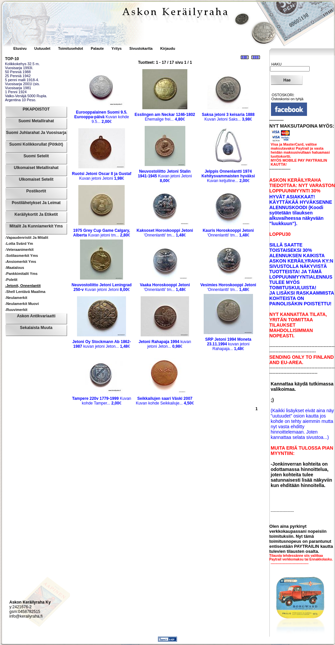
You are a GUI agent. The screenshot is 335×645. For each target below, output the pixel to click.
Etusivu (20, 48)
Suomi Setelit (36, 156)
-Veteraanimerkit (19, 250)
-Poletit (11, 280)
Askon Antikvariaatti (36, 316)
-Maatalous (14, 268)
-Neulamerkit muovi (22, 304)
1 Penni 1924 (16, 92)
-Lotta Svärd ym (19, 243)
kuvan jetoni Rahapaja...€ (228, 344)
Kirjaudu (167, 48)
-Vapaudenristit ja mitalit (26, 237)
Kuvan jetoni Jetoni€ (101, 176)
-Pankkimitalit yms (21, 274)
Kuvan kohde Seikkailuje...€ (165, 401)
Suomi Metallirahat (36, 121)
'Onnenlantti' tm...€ (165, 232)
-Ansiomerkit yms (20, 262)
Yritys (116, 48)
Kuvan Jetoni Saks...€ (228, 117)
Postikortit (36, 191)
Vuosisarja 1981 (18, 88)
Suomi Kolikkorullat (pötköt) (36, 144)
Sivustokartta (141, 48)
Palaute (97, 48)
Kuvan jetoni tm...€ (101, 232)
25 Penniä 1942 (18, 76)
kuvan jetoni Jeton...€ (101, 344)
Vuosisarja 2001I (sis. (22, 84)
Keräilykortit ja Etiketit (36, 214)
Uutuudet (42, 48)
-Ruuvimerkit (16, 310)
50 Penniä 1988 (18, 72)
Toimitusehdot (71, 48)
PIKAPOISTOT (36, 109)
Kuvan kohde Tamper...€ (101, 401)
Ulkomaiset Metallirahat (36, 167)
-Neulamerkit (16, 298)
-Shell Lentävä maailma (25, 292)
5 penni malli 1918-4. (22, 80)
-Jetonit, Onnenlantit (23, 286)
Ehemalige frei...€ (165, 117)
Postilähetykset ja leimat (36, 202)
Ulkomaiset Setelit (36, 179)
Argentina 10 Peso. (20, 100)
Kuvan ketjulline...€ (228, 176)
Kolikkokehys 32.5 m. (22, 64)
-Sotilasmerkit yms (21, 256)
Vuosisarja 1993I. (19, 68)
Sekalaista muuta (36, 327)
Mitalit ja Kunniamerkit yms (36, 226)
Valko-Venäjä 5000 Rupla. (26, 96)
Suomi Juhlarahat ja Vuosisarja (36, 132)
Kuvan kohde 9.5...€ (101, 117)
